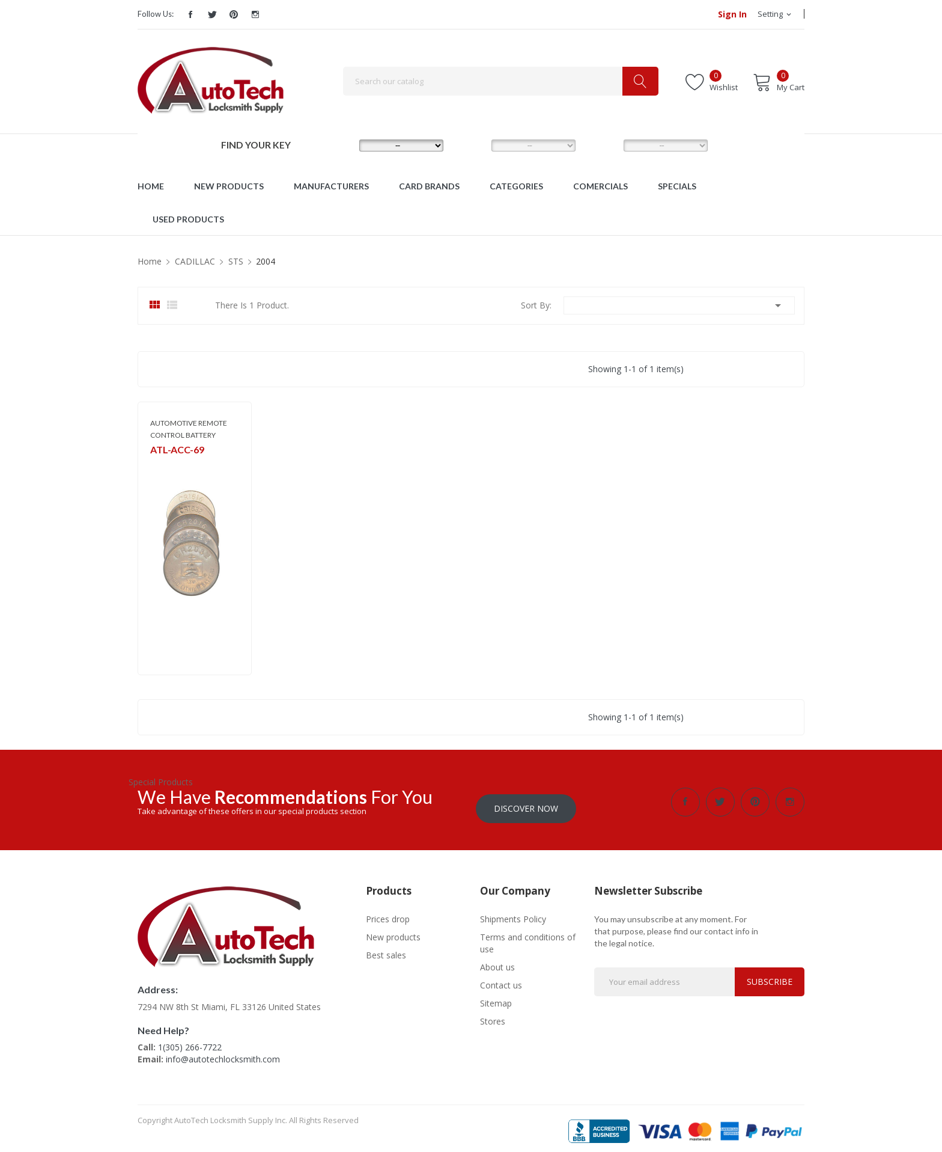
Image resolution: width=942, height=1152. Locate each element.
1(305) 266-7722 (190, 1040)
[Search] (500, 81)
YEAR (603, 144)
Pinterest (234, 14)
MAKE (340, 144)
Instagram (255, 14)
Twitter (212, 14)
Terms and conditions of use (528, 936)
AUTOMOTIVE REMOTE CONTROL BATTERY (188, 429)
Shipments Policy (513, 912)
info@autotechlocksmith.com (223, 1052)
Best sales (386, 948)
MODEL (474, 144)
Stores (492, 1014)
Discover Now (526, 801)
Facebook (190, 14)
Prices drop (388, 912)
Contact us (501, 978)
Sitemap (496, 996)
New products (393, 930)
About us (497, 960)
